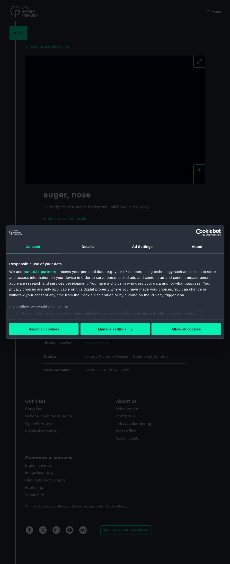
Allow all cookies (186, 329)
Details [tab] (88, 246)
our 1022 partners (40, 271)
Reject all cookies (44, 329)
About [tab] (197, 246)
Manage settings (115, 329)
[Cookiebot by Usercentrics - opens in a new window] (199, 232)
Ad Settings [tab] (142, 246)
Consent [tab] (33, 246)
